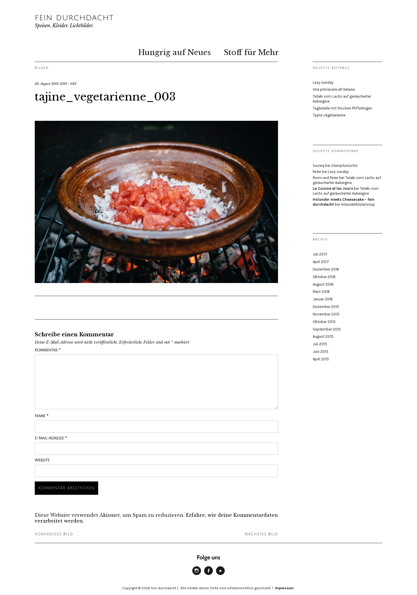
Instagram (196, 574)
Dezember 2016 (326, 269)
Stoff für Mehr (251, 52)
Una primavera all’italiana (334, 89)
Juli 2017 (320, 254)
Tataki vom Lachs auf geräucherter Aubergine (347, 180)
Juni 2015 (320, 351)
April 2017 (321, 262)
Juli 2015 (320, 344)
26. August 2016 (47, 84)
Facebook (208, 574)
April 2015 (321, 359)
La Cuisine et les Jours (333, 188)
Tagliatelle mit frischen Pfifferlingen (342, 108)
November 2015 (326, 314)
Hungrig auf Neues (174, 52)
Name (41, 416)
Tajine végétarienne (329, 115)
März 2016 (321, 291)
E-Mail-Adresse (51, 438)
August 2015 (323, 336)
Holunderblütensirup (358, 204)
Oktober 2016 (324, 277)
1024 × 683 (68, 84)
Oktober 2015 (324, 322)
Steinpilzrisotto (344, 165)
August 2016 (323, 284)
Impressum (284, 588)
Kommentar (48, 350)
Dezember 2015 (326, 306)
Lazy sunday (323, 82)
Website (42, 460)
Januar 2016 (323, 299)
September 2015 (327, 329)
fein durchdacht (74, 17)
